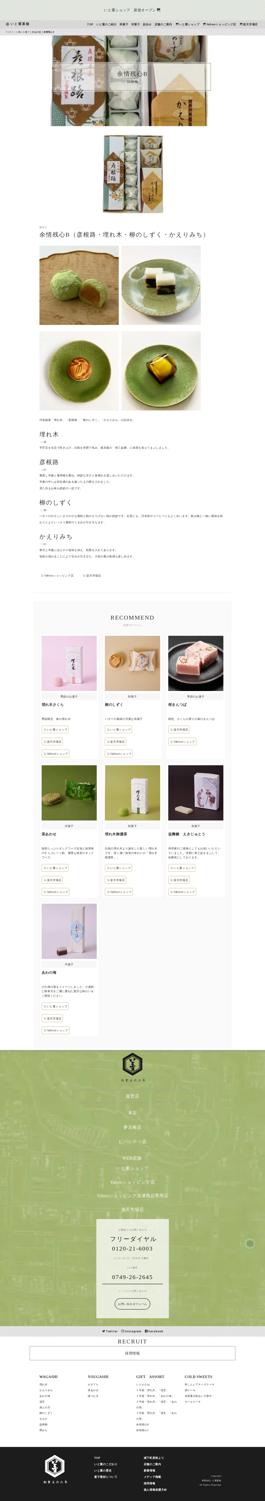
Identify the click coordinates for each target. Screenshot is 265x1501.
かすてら (102, 1384)
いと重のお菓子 (31, 31)
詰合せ (156, 24)
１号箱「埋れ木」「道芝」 (161, 1390)
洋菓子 (145, 24)
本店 (141, 1112)
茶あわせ (102, 1390)
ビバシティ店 (142, 1141)
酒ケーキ (199, 1390)
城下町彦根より (163, 1457)
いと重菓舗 (29, 24)
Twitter (119, 1331)
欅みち (53, 1430)
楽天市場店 (101, 575)
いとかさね (152, 1384)
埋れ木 (53, 1384)
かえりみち (55, 1390)
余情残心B (151, 1424)
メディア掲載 (161, 1476)
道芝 (51, 1401)
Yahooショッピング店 (228, 24)
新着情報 (159, 1470)
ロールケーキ (202, 1401)
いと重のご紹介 (115, 24)
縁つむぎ (102, 1396)
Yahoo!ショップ (117, 754)
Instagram (140, 1331)
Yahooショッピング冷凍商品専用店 (142, 1195)
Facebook (163, 1331)
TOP (99, 24)
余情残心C (151, 1430)
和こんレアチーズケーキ (209, 1384)
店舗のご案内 (172, 24)
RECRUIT (141, 1341)
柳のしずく (55, 1413)
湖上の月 (54, 1407)
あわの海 (54, 1396)
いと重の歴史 (112, 1470)
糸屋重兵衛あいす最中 (207, 1396)
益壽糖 (53, 1424)
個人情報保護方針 (164, 1489)
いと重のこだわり (115, 1464)
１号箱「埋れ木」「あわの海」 (164, 1396)
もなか (53, 1418)
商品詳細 (45, 31)
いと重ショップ (197, 24)
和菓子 (133, 24)
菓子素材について (115, 1476)
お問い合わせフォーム (141, 1304)
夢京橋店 (142, 1127)
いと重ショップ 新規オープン (141, 10)
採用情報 (141, 1353)
